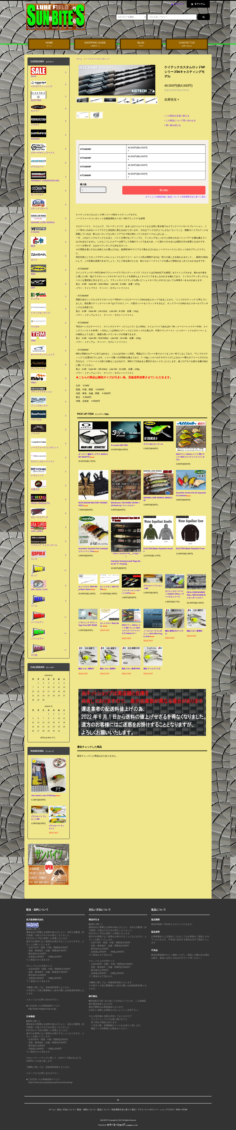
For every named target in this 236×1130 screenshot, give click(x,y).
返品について (173, 197)
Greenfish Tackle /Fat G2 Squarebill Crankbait (191, 494)
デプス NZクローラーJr (155, 444)
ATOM (184, 1109)
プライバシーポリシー (148, 1109)
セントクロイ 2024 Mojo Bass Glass (87, 588)
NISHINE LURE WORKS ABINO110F (157, 499)
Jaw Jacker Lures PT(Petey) (45, 795)
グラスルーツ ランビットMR (152, 587)
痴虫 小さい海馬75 (86, 669)
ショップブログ (167, 1109)
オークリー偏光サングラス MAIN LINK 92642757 (93, 455)
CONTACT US (186, 44)
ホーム (79, 59)
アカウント (179, 4)
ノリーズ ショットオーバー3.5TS (131, 591)
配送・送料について (86, 1109)
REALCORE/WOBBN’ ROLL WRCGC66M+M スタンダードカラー (196, 595)
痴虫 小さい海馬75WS (131, 669)
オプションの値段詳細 (155, 197)
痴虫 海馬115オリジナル (174, 632)
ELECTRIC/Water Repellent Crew (190, 549)
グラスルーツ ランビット (56, 827)
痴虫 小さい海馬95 (194, 631)
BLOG (141, 44)
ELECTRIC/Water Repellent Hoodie (158, 550)
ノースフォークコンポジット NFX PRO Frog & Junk (152, 634)
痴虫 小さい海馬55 (108, 669)
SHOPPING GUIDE (95, 44)
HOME (49, 44)
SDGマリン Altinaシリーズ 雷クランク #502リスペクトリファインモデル (190, 457)
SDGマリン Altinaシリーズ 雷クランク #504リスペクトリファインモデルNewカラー (131, 630)
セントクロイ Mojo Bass (109, 624)
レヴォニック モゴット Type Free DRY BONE (87, 624)
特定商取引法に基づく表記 (193, 197)
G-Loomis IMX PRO (122, 445)
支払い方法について (66, 1109)
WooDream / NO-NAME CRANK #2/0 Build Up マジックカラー (125, 504)
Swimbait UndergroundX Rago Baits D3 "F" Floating (125, 562)
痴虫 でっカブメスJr (152, 669)
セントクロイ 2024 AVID (109, 588)
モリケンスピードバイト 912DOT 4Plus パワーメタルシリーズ (174, 594)
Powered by (118, 1125)
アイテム (197, 4)
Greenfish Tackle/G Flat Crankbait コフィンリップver (93, 550)
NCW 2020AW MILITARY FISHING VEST (92, 504)
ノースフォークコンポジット (98, 59)
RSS (178, 1109)
